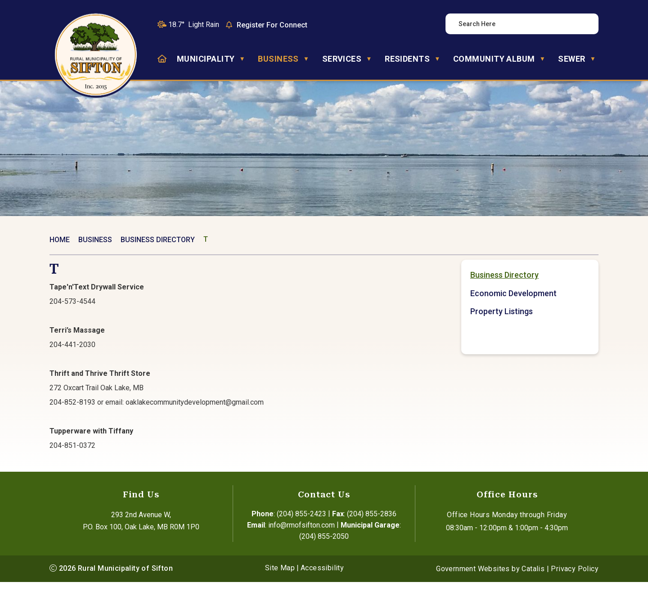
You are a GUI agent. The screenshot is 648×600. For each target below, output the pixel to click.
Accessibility (322, 586)
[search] (517, 24)
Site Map (280, 586)
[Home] (162, 59)
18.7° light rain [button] (193, 24)
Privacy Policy (574, 586)
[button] (583, 23)
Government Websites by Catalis (490, 586)
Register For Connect (272, 25)
